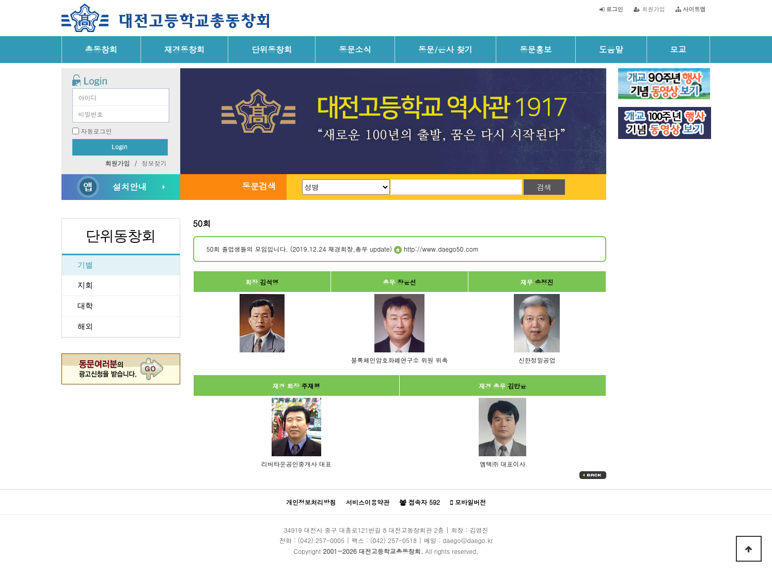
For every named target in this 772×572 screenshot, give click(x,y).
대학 (85, 306)
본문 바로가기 (0, 0)
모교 (678, 49)
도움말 (611, 49)
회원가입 (649, 9)
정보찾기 (154, 163)
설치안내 (130, 186)
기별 (85, 265)
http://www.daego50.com (436, 248)
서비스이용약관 (367, 502)
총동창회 (101, 49)
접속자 (420, 502)
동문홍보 (535, 49)
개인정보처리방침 (311, 502)
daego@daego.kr (468, 540)
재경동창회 (184, 49)
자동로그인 (96, 131)
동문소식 (355, 49)
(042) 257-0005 (321, 540)
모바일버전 (468, 502)
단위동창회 (271, 49)
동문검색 (259, 186)
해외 (85, 326)
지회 (85, 285)
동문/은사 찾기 (445, 49)
